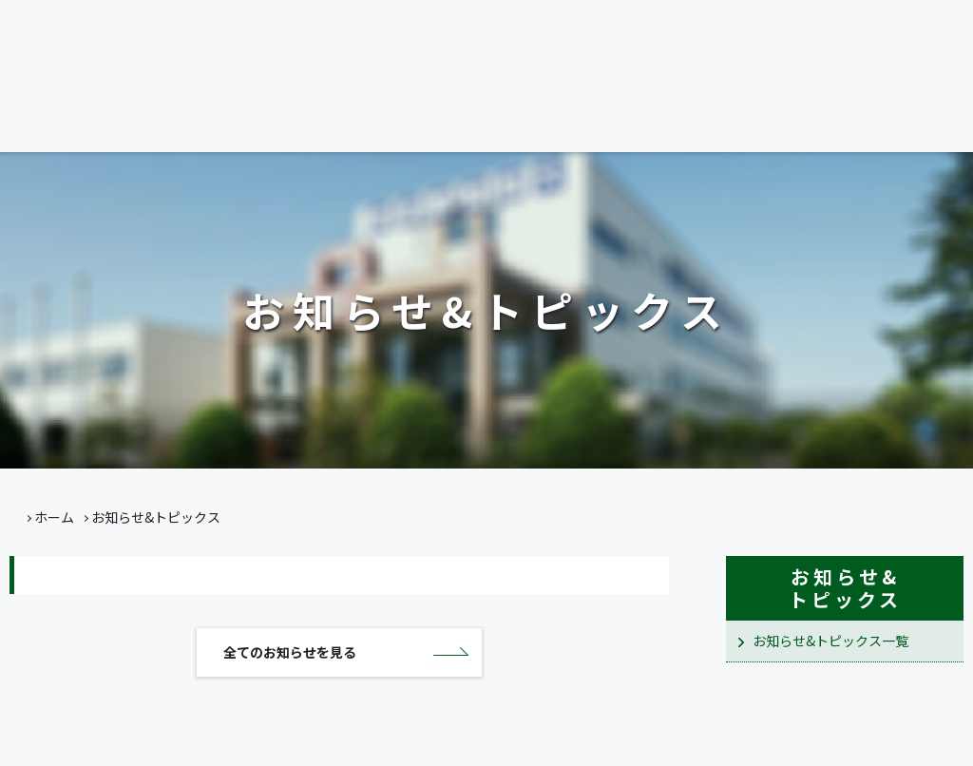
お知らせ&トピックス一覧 (830, 640)
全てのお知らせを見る (289, 655)
